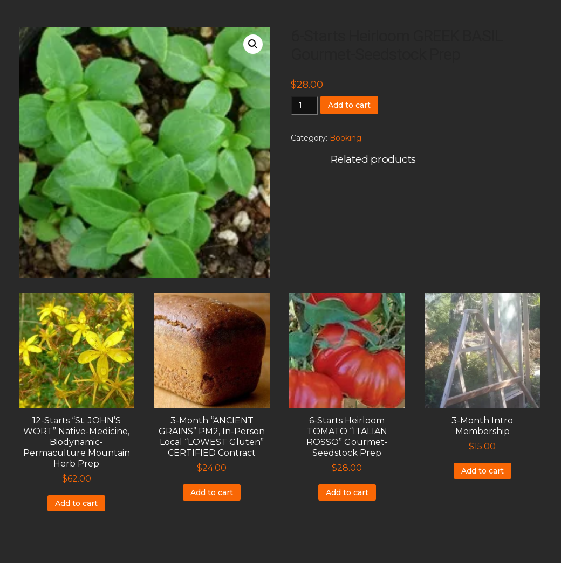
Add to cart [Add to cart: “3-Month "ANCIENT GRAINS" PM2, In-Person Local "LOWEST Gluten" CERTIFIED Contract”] (211, 492)
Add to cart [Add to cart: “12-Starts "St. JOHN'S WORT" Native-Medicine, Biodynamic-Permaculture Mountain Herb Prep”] (76, 503)
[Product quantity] (304, 105)
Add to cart (349, 105)
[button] (253, 44)
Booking (345, 138)
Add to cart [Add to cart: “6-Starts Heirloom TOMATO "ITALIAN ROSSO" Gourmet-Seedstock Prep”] (347, 492)
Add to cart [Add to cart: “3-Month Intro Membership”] (482, 471)
